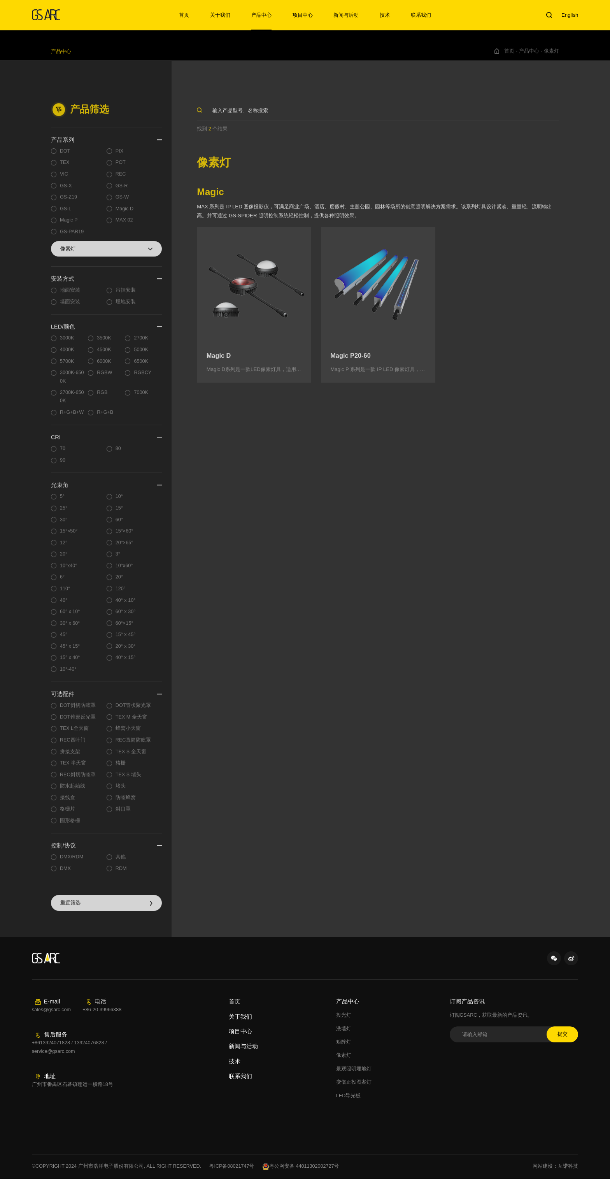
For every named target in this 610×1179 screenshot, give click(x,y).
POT (121, 167)
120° (121, 593)
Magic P (69, 225)
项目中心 (303, 15)
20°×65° (124, 547)
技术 (385, 15)
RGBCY (142, 377)
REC (121, 178)
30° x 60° (70, 628)
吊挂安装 (126, 295)
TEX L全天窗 (74, 733)
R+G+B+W (72, 417)
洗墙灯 (343, 1028)
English (569, 15)
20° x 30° (125, 651)
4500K (104, 354)
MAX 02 (124, 225)
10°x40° (68, 570)
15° (119, 512)
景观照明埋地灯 (354, 1069)
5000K (141, 354)
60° (119, 524)
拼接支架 (70, 756)
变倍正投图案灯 (354, 1082)
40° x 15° (125, 662)
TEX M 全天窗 (131, 721)
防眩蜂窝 (126, 802)
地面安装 (70, 295)
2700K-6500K (72, 401)
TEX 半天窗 (73, 767)
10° (119, 501)
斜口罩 (123, 814)
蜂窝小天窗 (128, 733)
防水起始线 (72, 791)
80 (118, 453)
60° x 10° (70, 616)
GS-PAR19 (72, 236)
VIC (64, 178)
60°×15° (124, 628)
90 (62, 464)
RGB (102, 397)
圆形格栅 (70, 825)
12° (63, 547)
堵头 (121, 791)
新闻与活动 (346, 15)
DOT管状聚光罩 (133, 710)
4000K (67, 354)
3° (118, 559)
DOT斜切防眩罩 (78, 710)
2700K (141, 343)
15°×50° (68, 535)
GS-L (65, 213)
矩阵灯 (343, 1042)
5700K (67, 366)
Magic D (124, 213)
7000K (141, 397)
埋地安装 (126, 306)
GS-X (66, 190)
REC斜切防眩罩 (78, 779)
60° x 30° (125, 616)
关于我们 (220, 15)
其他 (121, 861)
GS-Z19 (68, 202)
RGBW (104, 377)
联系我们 (421, 15)
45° (63, 639)
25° (63, 512)
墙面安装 (70, 306)
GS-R (122, 190)
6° (62, 582)
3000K (67, 343)
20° (63, 559)
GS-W (122, 202)
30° (63, 524)
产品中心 (261, 15)
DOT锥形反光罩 (78, 721)
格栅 (121, 767)
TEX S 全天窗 (131, 756)
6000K (104, 366)
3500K (104, 343)
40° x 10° (125, 605)
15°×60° (124, 535)
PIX (119, 155)
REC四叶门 (73, 744)
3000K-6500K (72, 381)
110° (65, 593)
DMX (65, 873)
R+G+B (105, 417)
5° (62, 501)
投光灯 (343, 1015)
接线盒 (67, 802)
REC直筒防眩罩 (133, 744)
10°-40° (68, 673)
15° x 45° (125, 639)
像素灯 (551, 55)
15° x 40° (70, 662)
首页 (184, 15)
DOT (65, 155)
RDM (121, 873)
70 (62, 453)
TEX (65, 167)
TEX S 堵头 (128, 779)
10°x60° (124, 570)
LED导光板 (348, 1095)
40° (63, 605)
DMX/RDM (71, 861)
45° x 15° (70, 651)
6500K (141, 366)
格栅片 (67, 814)
